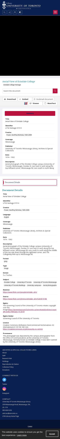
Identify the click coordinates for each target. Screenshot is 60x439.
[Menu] (55, 12)
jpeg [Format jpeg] (5, 261)
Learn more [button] (22, 435)
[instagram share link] (4, 389)
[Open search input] (4, 12)
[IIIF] (26, 103)
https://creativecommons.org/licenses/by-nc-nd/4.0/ (23, 329)
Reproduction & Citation (10, 364)
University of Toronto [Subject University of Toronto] (24, 282)
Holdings (5, 361)
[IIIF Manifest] (50, 103)
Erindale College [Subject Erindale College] (9, 282)
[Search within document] (55, 91)
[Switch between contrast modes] (20, 12)
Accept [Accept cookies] (52, 434)
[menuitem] (30, 426)
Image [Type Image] (6, 268)
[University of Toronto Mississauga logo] (21, 5)
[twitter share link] (4, 380)
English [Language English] (6, 217)
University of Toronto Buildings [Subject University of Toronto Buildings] (14, 285)
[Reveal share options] (10, 12)
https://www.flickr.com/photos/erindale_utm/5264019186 (25, 299)
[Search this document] (28, 91)
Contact (30, 426)
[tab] (30, 113)
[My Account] (15, 12)
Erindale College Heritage (12, 85)
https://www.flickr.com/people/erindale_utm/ (20, 292)
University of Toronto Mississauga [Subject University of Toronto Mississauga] (45, 282)
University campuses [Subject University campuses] (34, 285)
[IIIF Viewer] (35, 103)
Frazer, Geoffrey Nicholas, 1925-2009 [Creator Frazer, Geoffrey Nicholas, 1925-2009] (19, 135)
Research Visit (7, 358)
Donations (5, 370)
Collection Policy (7, 367)
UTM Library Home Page (10, 416)
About (4, 353)
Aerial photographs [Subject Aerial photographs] (49, 285)
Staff (3, 356)
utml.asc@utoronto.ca (9, 413)
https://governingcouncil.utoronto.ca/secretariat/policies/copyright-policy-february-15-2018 (29, 310)
